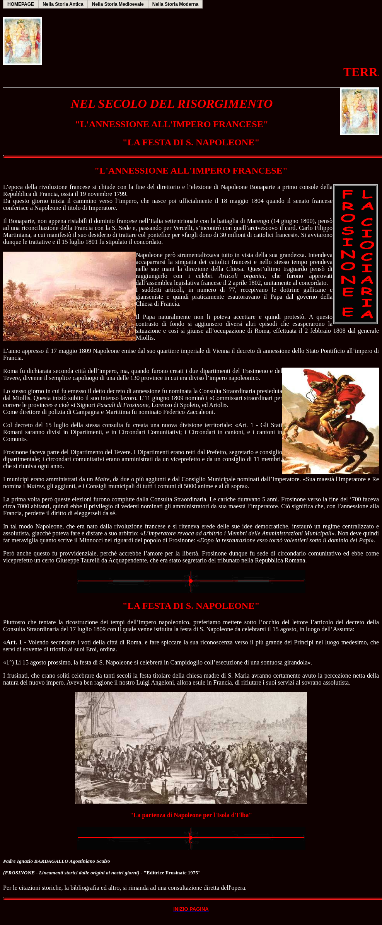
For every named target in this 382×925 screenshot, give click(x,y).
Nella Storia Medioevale (118, 4)
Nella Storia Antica (63, 4)
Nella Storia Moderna (175, 4)
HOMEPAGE (20, 4)
